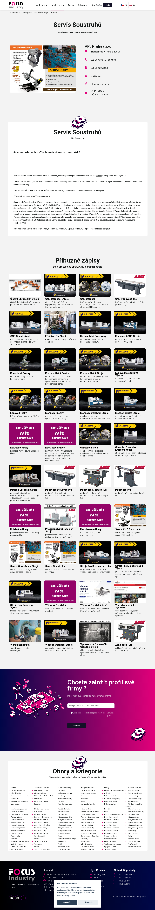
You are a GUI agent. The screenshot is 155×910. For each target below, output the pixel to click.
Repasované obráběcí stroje (96, 229)
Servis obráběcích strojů (37, 229)
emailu (99, 176)
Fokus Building (123, 884)
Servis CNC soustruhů (57, 229)
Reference (83, 5)
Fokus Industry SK (125, 878)
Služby (70, 5)
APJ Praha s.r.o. (55, 13)
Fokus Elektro (123, 881)
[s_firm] (91, 705)
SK (132, 5)
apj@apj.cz (96, 76)
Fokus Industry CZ (125, 874)
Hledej (107, 5)
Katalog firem (57, 5)
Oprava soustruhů (75, 229)
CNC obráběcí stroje (41, 13)
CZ (124, 5)
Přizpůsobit (88, 902)
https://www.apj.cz (100, 84)
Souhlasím (67, 902)
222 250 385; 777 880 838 (103, 60)
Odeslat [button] (76, 725)
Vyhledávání (41, 5)
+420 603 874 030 (55, 878)
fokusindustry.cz (14, 13)
